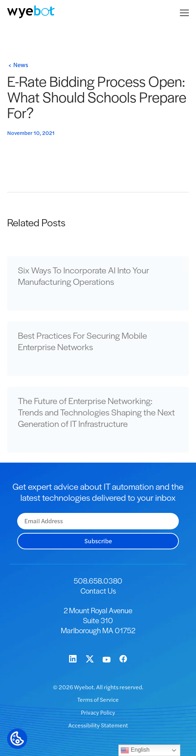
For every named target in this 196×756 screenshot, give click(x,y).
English (135, 750)
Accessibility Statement (98, 725)
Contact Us (98, 590)
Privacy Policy (98, 712)
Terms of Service (98, 699)
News (20, 64)
